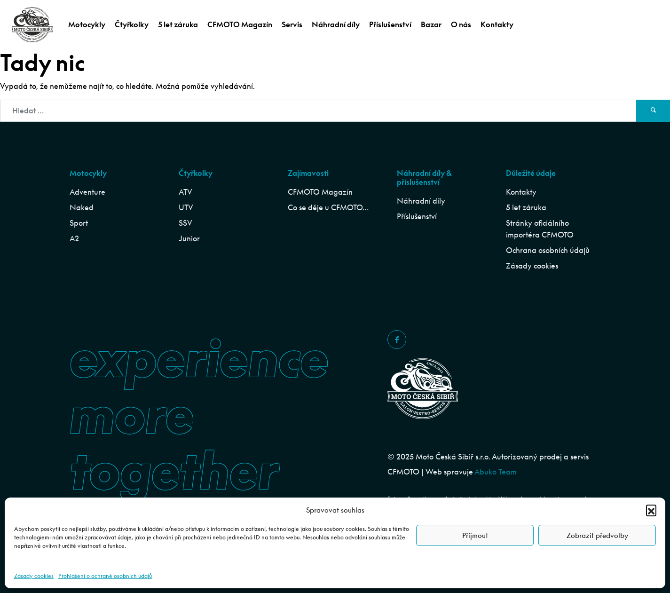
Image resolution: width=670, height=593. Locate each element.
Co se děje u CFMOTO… (328, 207)
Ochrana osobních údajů (548, 250)
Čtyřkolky (132, 24)
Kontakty (497, 24)
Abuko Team (495, 471)
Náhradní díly (336, 24)
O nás (461, 24)
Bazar (431, 24)
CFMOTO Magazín (239, 24)
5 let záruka (178, 24)
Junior (189, 238)
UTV (186, 207)
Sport (79, 223)
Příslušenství (390, 24)
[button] (651, 509)
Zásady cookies (34, 575)
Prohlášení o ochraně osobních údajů (105, 575)
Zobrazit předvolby (597, 535)
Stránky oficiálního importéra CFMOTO (540, 228)
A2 (74, 238)
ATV (185, 192)
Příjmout (475, 535)
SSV (185, 223)
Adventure (87, 192)
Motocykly (86, 24)
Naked (82, 207)
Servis (292, 24)
